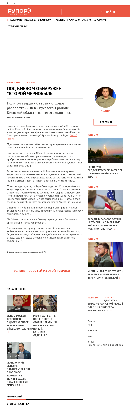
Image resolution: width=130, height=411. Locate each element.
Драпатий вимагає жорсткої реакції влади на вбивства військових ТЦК (105, 305)
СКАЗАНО (86, 20)
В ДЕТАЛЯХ (30, 20)
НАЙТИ (110, 11)
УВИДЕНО (60, 20)
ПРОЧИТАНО (73, 20)
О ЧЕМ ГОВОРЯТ (45, 20)
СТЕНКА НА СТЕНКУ (17, 26)
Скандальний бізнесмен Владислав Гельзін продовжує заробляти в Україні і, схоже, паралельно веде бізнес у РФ (18, 373)
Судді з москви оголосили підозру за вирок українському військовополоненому (21, 323)
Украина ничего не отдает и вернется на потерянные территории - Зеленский (104, 273)
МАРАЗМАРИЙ (100, 20)
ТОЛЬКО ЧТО (16, 20)
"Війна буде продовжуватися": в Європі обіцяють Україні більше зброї (105, 172)
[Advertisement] (65, 54)
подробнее (106, 122)
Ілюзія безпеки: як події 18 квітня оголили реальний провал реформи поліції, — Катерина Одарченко (45, 325)
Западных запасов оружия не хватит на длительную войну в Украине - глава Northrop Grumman (105, 223)
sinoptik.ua (117, 344)
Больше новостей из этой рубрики (45, 270)
